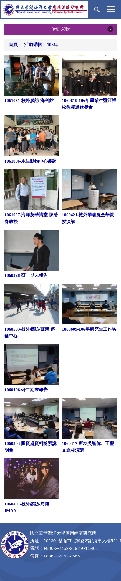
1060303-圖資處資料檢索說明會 (30, 447)
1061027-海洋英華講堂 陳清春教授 (31, 218)
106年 (52, 44)
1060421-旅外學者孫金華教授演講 (88, 218)
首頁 (13, 44)
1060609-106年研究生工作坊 (89, 329)
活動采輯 (33, 44)
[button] (96, 9)
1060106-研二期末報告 (26, 389)
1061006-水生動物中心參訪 (30, 161)
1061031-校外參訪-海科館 (29, 100)
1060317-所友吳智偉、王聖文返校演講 (88, 447)
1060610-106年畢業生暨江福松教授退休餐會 (89, 104)
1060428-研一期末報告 (26, 275)
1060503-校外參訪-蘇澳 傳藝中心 (29, 332)
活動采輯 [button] (60, 28)
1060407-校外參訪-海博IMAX (26, 507)
